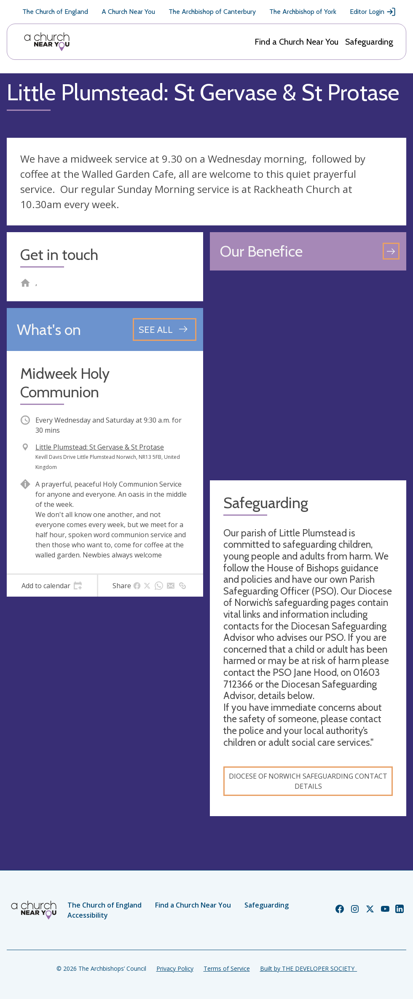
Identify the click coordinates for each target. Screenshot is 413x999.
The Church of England (55, 12)
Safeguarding (369, 42)
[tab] (52, 586)
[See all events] (164, 329)
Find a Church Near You (296, 42)
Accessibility (87, 915)
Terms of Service (227, 968)
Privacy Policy (174, 968)
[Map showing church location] (308, 375)
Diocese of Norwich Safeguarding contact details (308, 781)
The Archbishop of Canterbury (212, 12)
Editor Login (373, 12)
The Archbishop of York (302, 12)
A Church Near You (128, 12)
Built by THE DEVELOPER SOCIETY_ (308, 968)
